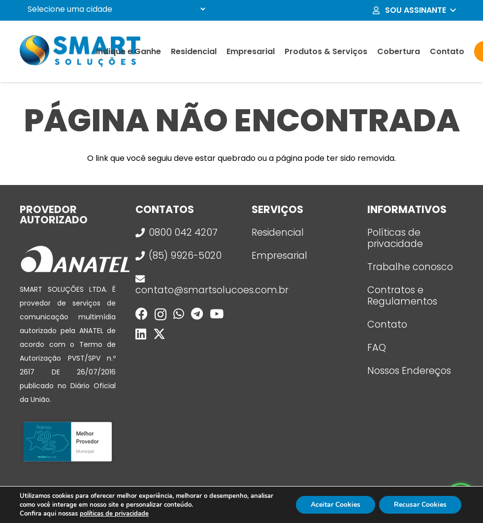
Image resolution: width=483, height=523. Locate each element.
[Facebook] (141, 314)
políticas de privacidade (114, 513)
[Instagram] (160, 314)
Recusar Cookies (420, 504)
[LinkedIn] (140, 334)
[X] (159, 334)
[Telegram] (197, 314)
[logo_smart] (80, 51)
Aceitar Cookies (335, 504)
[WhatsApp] (178, 314)
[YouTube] (217, 314)
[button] (413, 10)
